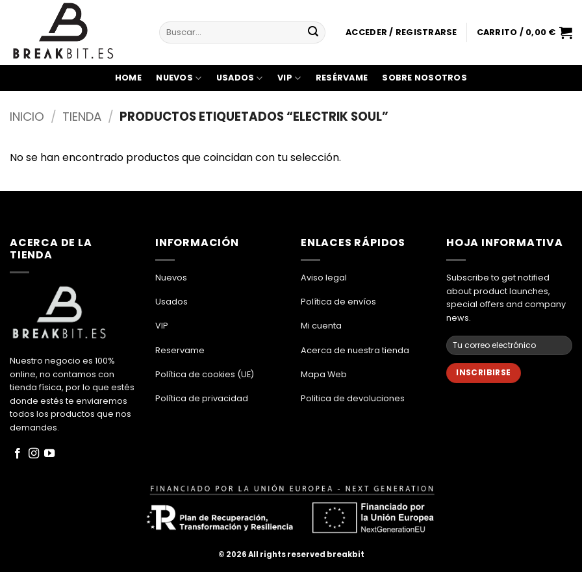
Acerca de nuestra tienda (355, 350)
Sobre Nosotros (424, 77)
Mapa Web (324, 374)
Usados (239, 78)
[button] (401, 32)
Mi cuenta (321, 325)
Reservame (180, 350)
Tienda (81, 116)
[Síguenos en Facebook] (17, 454)
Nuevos (178, 78)
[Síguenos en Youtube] (49, 454)
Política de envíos (338, 301)
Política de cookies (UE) (204, 374)
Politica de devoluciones (353, 398)
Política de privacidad (201, 398)
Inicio (27, 116)
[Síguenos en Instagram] (34, 454)
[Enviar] (313, 32)
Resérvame (342, 77)
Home (128, 77)
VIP (289, 78)
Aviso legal (324, 277)
